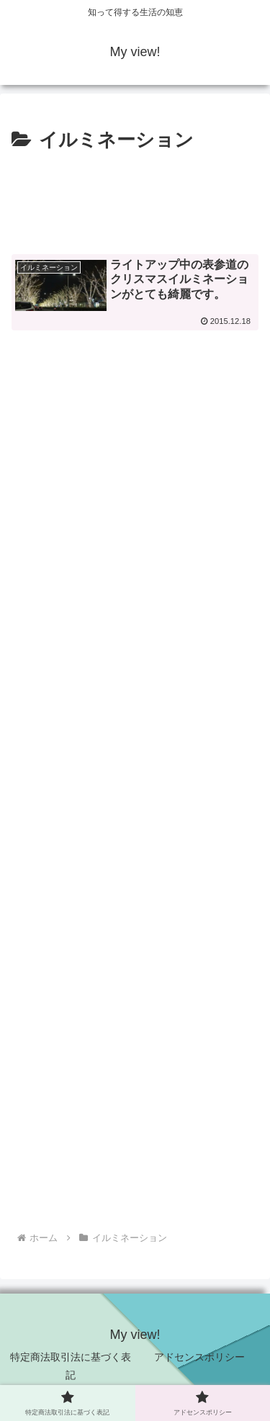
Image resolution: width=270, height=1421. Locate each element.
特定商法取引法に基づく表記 (70, 1366)
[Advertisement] (135, 201)
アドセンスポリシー (199, 1357)
